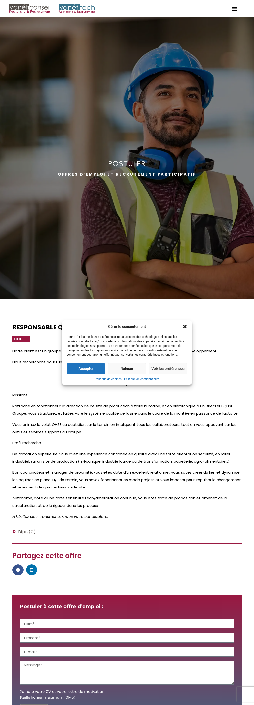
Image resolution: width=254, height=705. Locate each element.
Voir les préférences (168, 368)
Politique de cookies (108, 378)
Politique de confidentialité (141, 378)
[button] (184, 326)
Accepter (85, 368)
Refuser (126, 368)
